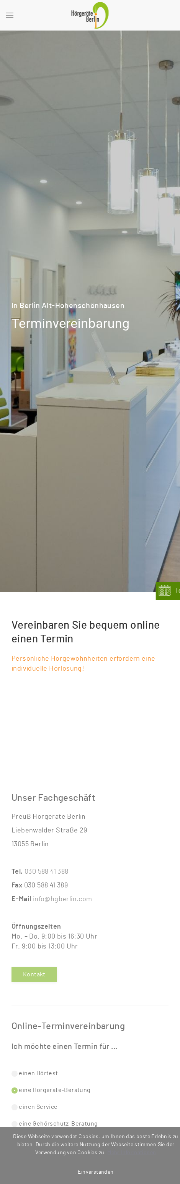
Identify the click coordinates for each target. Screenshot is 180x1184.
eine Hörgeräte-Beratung (51, 1090)
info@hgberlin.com (62, 899)
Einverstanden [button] (95, 1172)
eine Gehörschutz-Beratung (54, 1124)
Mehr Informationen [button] (131, 1152)
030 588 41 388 (47, 871)
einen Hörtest (34, 1073)
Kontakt (34, 974)
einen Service (34, 1107)
